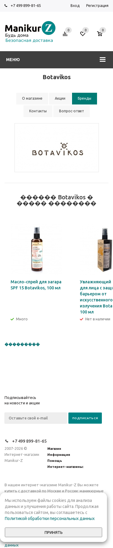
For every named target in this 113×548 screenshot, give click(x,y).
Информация (58, 454)
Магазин (54, 448)
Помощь (54, 460)
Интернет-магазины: (65, 467)
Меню (13, 59)
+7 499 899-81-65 (26, 5)
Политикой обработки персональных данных (50, 518)
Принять (54, 532)
